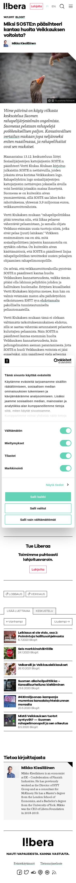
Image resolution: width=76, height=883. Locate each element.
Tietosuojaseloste (51, 863)
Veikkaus (38, 594)
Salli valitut (38, 508)
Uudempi (60, 621)
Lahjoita (36, 6)
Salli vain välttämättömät (38, 519)
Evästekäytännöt (24, 863)
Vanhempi (16, 621)
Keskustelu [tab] (44, 611)
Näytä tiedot (55, 484)
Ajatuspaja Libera (15, 6)
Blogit (20, 17)
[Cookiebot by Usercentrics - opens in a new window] (54, 360)
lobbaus (15, 594)
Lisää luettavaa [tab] (18, 611)
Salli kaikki (38, 496)
